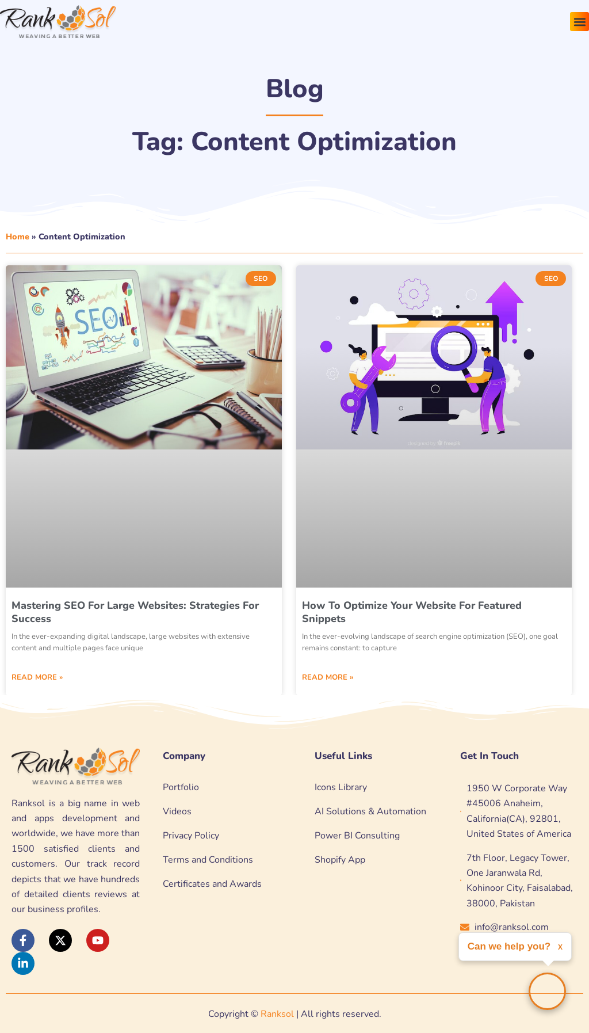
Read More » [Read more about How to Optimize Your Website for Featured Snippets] (327, 677)
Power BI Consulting (357, 835)
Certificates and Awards (212, 884)
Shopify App (340, 859)
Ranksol (277, 1014)
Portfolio (181, 787)
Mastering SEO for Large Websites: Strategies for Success (135, 612)
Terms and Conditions (208, 859)
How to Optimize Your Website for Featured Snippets (412, 612)
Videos (177, 811)
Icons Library (341, 787)
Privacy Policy (191, 835)
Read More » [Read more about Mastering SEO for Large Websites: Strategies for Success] (37, 677)
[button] (579, 21)
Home (17, 236)
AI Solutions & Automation (370, 811)
